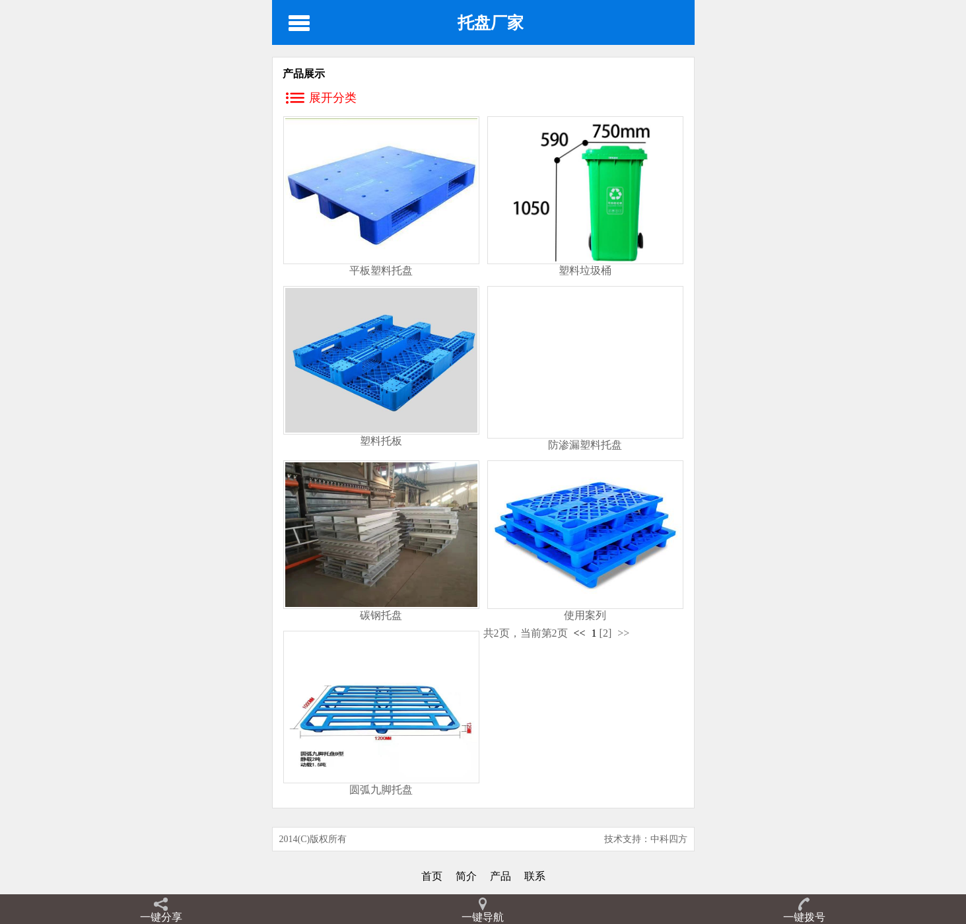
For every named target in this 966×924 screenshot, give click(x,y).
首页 (431, 876)
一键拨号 (804, 917)
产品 (500, 876)
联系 (534, 876)
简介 (466, 876)
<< (580, 633)
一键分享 (161, 917)
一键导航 (483, 917)
